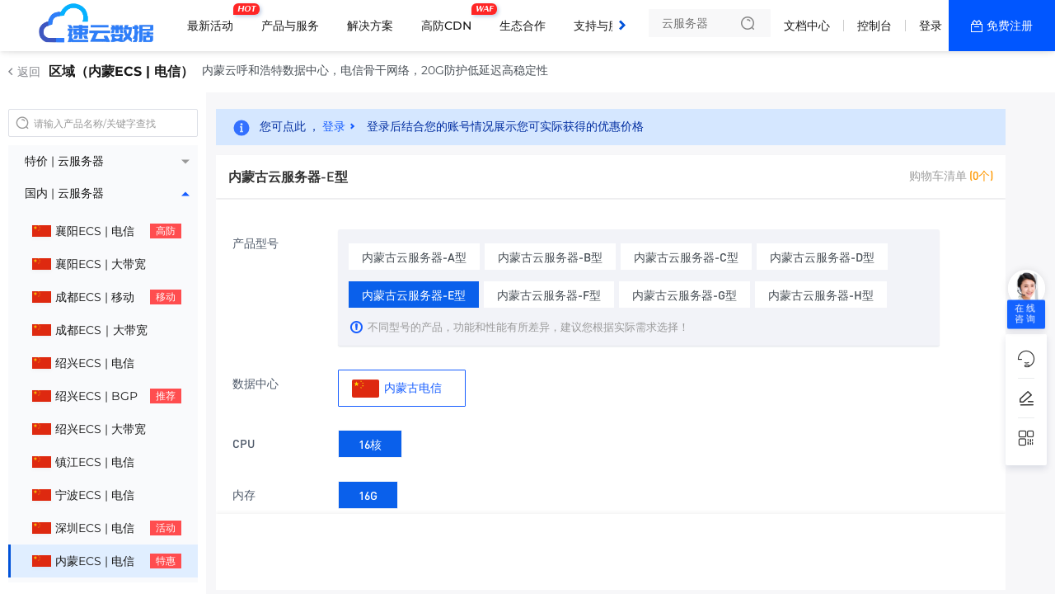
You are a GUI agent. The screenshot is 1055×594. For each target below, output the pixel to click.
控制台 (874, 25)
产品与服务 (290, 25)
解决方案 (370, 25)
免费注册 (1010, 25)
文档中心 (807, 25)
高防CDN (450, 19)
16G (368, 492)
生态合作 (522, 25)
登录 (930, 25)
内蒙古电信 (397, 388)
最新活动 (214, 19)
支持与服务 (602, 25)
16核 (370, 441)
